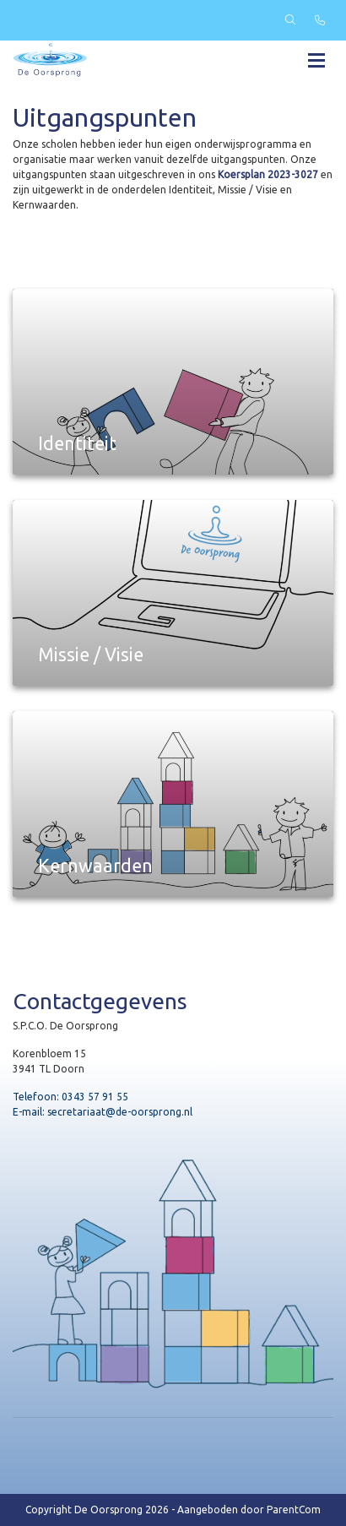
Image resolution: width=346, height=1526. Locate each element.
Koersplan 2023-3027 (268, 174)
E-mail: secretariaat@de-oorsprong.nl (102, 1111)
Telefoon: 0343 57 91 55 (70, 1096)
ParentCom (294, 1509)
